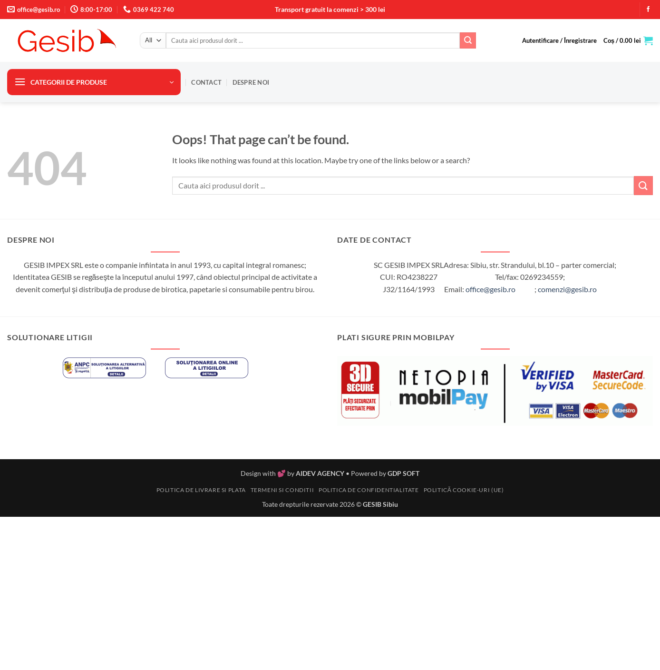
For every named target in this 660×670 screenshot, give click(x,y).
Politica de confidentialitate (369, 489)
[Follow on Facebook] (648, 9)
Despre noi (251, 82)
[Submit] (468, 40)
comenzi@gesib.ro (567, 289)
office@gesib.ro (490, 289)
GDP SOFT (403, 473)
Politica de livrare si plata (201, 489)
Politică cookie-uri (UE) (464, 489)
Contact (206, 82)
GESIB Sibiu (380, 504)
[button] (559, 40)
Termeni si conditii (282, 489)
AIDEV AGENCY (320, 473)
